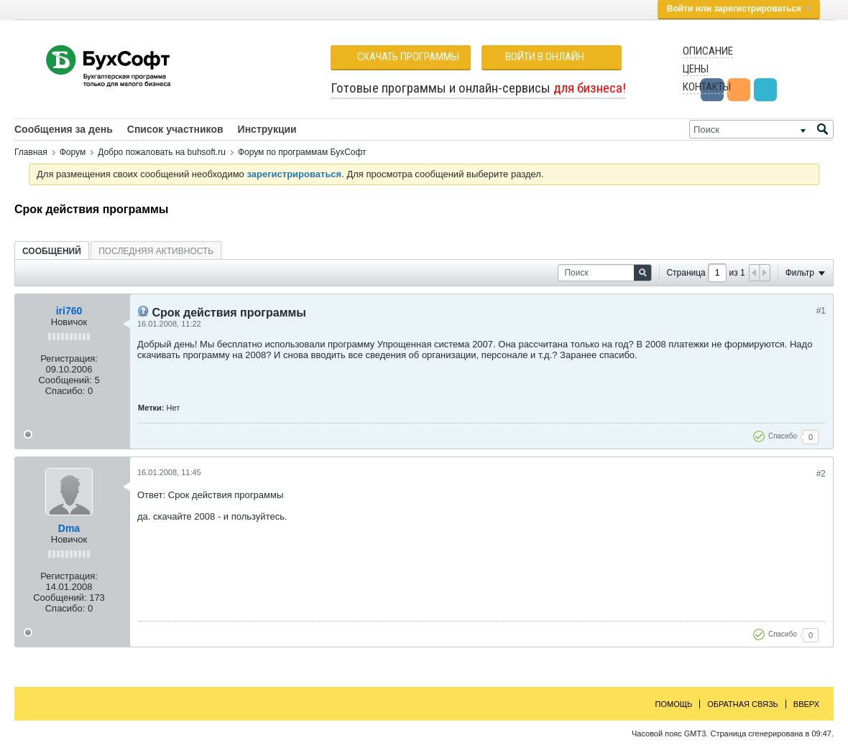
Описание (708, 50)
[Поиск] (761, 129)
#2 (821, 474)
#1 (821, 311)
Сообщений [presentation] (51, 251)
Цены (696, 68)
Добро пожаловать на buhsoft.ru (162, 152)
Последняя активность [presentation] (155, 251)
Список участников (175, 129)
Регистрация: (69, 358)
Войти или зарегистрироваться (739, 9)
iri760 (69, 311)
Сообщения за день (63, 129)
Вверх (806, 704)
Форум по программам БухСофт (302, 152)
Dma (69, 528)
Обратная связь (742, 704)
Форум (73, 152)
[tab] (51, 251)
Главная (30, 152)
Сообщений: (64, 380)
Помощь (674, 704)
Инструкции (267, 129)
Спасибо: (65, 390)
